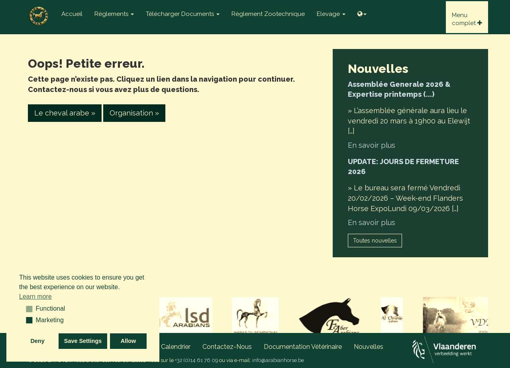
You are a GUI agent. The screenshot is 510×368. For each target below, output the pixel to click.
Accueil (71, 14)
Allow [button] (128, 341)
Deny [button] (37, 341)
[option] (198, 317)
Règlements (114, 14)
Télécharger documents (183, 14)
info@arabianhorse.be (278, 360)
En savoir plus (371, 145)
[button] (26, 308)
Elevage (331, 14)
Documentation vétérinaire (303, 346)
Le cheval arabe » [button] (64, 113)
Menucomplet (467, 19)
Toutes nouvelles (375, 240)
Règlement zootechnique (268, 14)
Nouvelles (368, 346)
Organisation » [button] (134, 113)
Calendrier (175, 346)
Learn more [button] (35, 296)
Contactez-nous (227, 346)
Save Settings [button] (83, 341)
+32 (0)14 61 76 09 (196, 360)
